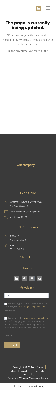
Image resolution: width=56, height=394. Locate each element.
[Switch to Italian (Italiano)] (35, 386)
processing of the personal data (32, 306)
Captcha (8, 335)
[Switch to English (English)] (17, 386)
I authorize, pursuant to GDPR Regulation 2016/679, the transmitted (25, 306)
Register (12, 345)
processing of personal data (35, 318)
